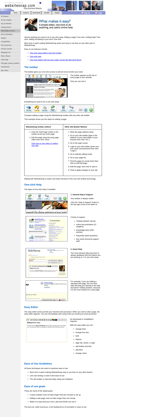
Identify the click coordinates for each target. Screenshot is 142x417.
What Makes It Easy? (8, 31)
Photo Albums (5, 56)
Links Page (4, 60)
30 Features (5, 16)
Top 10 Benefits (6, 24)
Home (15, 13)
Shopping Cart (6, 52)
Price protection (6, 45)
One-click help (35, 56)
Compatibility (5, 42)
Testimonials (5, 67)
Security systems (6, 49)
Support (57, 13)
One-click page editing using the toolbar (45, 53)
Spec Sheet (4, 70)
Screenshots (36, 13)
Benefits (46, 13)
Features (26, 13)
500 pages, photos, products (10, 63)
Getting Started (6, 27)
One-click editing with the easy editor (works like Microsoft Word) (55, 60)
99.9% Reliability (7, 34)
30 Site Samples (6, 20)
